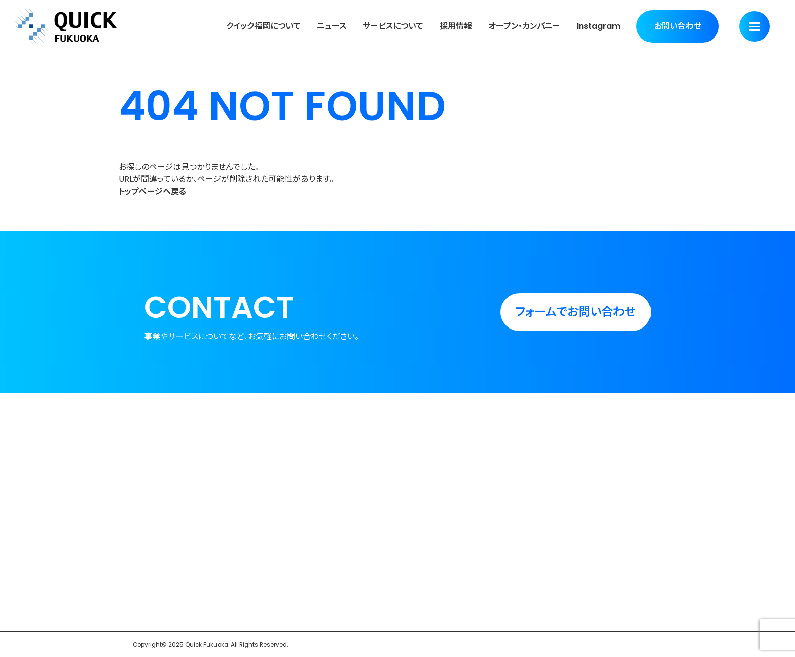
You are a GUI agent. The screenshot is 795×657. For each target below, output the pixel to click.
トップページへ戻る (152, 191)
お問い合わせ (677, 26)
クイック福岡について (263, 26)
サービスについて (393, 26)
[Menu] (754, 26)
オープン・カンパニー (524, 26)
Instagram (598, 26)
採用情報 (456, 26)
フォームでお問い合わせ (576, 312)
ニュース (331, 26)
